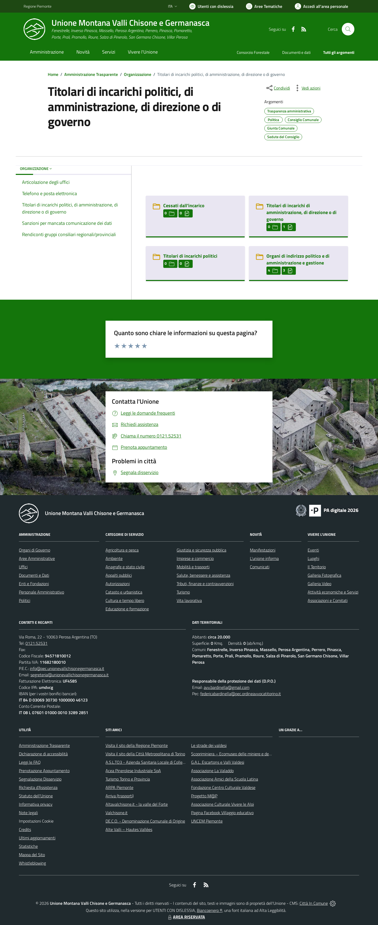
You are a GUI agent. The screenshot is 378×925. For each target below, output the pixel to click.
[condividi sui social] (277, 88)
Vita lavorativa (189, 600)
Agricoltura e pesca (122, 550)
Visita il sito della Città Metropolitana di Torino (145, 754)
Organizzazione (137, 74)
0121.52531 (36, 643)
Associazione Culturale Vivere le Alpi (222, 804)
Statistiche (28, 846)
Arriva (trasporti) (120, 796)
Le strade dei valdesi (209, 745)
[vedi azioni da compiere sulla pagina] (307, 88)
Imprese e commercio (195, 558)
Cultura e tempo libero (125, 600)
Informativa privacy (35, 804)
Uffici (23, 567)
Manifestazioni (262, 550)
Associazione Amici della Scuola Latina (224, 779)
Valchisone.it (117, 812)
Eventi (313, 550)
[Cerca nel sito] (348, 29)
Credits (25, 829)
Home (53, 74)
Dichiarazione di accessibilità (43, 754)
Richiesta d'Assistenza (38, 787)
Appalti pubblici (119, 575)
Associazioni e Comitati (328, 600)
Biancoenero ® (209, 910)
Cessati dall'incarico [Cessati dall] (183, 205)
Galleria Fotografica (324, 575)
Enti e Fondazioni (34, 583)
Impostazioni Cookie (36, 821)
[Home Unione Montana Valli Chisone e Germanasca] (116, 29)
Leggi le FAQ (30, 762)
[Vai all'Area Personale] (321, 6)
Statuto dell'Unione (36, 796)
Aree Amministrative (37, 558)
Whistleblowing (32, 863)
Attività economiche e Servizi (333, 592)
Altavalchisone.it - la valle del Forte (137, 804)
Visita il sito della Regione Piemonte (137, 745)
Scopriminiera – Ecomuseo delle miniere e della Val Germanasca (246, 754)
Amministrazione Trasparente (91, 74)
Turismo (183, 592)
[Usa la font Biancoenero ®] (211, 6)
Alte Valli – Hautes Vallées (129, 829)
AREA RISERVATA (186, 917)
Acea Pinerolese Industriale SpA (133, 770)
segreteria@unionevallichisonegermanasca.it (69, 675)
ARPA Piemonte (119, 787)
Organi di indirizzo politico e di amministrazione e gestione (297, 259)
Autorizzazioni (118, 583)
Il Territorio (317, 567)
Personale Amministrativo (41, 592)
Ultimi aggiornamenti (37, 838)
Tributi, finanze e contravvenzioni (205, 583)
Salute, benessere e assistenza (203, 575)
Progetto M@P (204, 796)
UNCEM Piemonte (207, 821)
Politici (24, 600)
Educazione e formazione (127, 609)
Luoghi (313, 558)
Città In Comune (314, 903)
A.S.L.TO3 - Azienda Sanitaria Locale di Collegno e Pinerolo (156, 762)
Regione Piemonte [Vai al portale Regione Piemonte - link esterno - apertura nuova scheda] (37, 6)
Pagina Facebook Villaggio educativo (222, 812)
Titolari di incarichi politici (190, 255)
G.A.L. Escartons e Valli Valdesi (217, 762)
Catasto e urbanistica (124, 592)
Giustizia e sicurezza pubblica (201, 550)
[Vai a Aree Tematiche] (264, 6)
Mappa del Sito (32, 854)
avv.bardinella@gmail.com (226, 687)
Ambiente (114, 558)
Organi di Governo (34, 550)
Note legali (28, 812)
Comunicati (259, 567)
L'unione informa (264, 558)
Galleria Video (319, 583)
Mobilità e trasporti (193, 567)
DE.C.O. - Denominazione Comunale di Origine (145, 821)
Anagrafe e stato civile (125, 567)
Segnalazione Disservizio (40, 779)
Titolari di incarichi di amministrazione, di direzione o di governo (301, 212)
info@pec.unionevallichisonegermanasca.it (67, 668)
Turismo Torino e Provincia (128, 779)
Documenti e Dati (34, 575)
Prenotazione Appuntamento (44, 770)
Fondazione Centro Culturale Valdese (223, 787)
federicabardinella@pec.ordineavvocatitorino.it (240, 693)
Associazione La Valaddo (212, 770)
